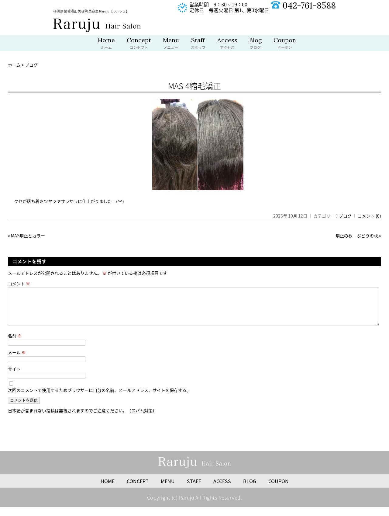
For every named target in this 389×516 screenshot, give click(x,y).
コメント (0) (369, 216)
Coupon (285, 43)
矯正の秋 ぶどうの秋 (357, 235)
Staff (198, 43)
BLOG (249, 488)
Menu (171, 43)
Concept (139, 43)
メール (17, 360)
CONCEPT (138, 488)
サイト (14, 376)
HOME (108, 488)
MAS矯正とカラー (28, 235)
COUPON (278, 488)
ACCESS (222, 488)
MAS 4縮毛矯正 (194, 86)
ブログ (345, 216)
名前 (15, 343)
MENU (168, 488)
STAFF (194, 488)
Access (227, 43)
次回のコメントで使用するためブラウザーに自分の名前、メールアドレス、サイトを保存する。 (99, 397)
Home (106, 43)
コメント (19, 284)
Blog (255, 43)
